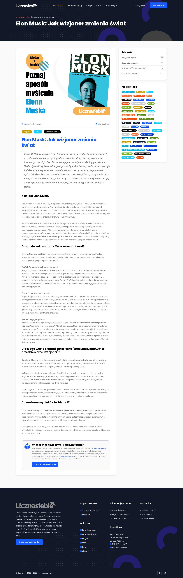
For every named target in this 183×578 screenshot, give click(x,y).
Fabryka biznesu (93, 5)
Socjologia (126, 142)
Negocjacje (147, 123)
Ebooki (84, 551)
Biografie (26, 132)
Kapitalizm (138, 107)
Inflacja (151, 104)
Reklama (125, 134)
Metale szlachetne (129, 119)
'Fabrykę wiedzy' (64, 456)
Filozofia (125, 104)
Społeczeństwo (139, 142)
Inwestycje (126, 107)
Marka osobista (128, 115)
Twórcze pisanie (150, 146)
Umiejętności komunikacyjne (133, 150)
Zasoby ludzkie (128, 157)
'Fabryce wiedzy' (100, 448)
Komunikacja (127, 111)
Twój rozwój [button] (110, 5)
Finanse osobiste (138, 104)
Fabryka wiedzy (75, 5)
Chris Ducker (139, 96)
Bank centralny (128, 92)
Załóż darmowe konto (45, 464)
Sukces (125, 146)
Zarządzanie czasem (142, 154)
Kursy (83, 547)
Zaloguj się (140, 5)
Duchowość (126, 100)
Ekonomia (150, 100)
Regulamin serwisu (118, 510)
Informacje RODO (118, 519)
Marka (151, 111)
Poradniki (144, 127)
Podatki (125, 127)
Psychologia (157, 130)
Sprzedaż (151, 142)
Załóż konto (158, 5)
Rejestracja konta (148, 510)
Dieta (149, 96)
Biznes (37, 132)
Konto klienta (146, 514)
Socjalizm (154, 138)
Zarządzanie (127, 154)
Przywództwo (144, 130)
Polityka (135, 127)
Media (151, 115)
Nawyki (136, 123)
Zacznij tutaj (59, 5)
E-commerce (138, 100)
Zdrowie (140, 157)
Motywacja (126, 123)
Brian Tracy (126, 96)
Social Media (142, 138)
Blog (28, 17)
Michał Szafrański (146, 119)
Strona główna (20, 17)
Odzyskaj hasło (147, 519)
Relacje (135, 134)
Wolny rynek (152, 150)
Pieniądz (158, 123)
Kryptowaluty (140, 111)
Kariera (148, 107)
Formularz (86, 514)
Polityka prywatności (119, 514)
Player (84, 538)
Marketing (141, 115)
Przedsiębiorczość (52, 132)
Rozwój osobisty (128, 138)
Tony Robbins (136, 146)
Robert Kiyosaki (147, 134)
